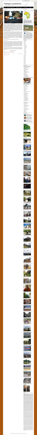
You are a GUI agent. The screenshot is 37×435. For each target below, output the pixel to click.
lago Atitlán (25, 429)
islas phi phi (32, 402)
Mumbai (32, 421)
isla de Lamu (30, 402)
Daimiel (29, 414)
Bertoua (26, 412)
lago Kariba (29, 429)
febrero (25, 52)
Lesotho (31, 401)
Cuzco (27, 414)
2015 (24, 58)
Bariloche (32, 411)
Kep (28, 418)
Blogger (26, 433)
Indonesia (24, 395)
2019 (24, 55)
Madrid (25, 398)
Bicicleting (25, 73)
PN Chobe (28, 422)
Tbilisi (26, 408)
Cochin (24, 404)
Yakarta (30, 426)
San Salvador (25, 425)
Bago (25, 411)
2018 (24, 56)
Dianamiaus (25, 70)
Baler (28, 411)
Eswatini (30, 415)
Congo (26, 404)
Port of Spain (26, 402)
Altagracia (28, 403)
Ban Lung (30, 411)
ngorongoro (31, 400)
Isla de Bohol (27, 401)
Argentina (32, 396)
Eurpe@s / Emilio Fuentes (26, 71)
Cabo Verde (27, 399)
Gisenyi (29, 404)
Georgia (25, 397)
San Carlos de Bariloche (25, 424)
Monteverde (26, 421)
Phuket (24, 402)
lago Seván (31, 429)
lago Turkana (29, 400)
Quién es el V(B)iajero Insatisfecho (11, 7)
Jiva (32, 417)
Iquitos (31, 404)
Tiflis (30, 408)
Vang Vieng (27, 426)
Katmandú (24, 405)
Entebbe (26, 415)
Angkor (30, 403)
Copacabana (28, 404)
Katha (29, 401)
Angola (27, 395)
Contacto (30, 7)
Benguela (25, 412)
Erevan (27, 415)
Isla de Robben (27, 417)
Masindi (31, 406)
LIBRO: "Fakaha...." (26, 7)
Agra (26, 403)
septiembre (25, 47)
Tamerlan (24, 408)
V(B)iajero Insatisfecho (12, 4)
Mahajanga (12, 52)
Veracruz (29, 426)
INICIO (5, 7)
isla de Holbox (26, 428)
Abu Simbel (25, 403)
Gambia (24, 396)
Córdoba (28, 414)
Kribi (30, 401)
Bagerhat (24, 411)
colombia (32, 394)
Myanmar (26, 395)
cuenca (28, 402)
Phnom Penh (28, 407)
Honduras (25, 401)
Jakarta (28, 417)
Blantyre (30, 412)
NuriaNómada (25, 68)
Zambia (30, 394)
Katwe (26, 418)
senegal (24, 399)
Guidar (30, 404)
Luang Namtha (25, 406)
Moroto (29, 421)
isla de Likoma (28, 428)
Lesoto (32, 401)
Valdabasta (25, 426)
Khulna (30, 418)
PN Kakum (31, 422)
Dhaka (32, 414)
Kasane (25, 418)
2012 (24, 60)
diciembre (25, 45)
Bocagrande (32, 412)
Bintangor (28, 412)
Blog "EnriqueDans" (25, 75)
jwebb (21, 433)
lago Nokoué (27, 400)
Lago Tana (24, 398)
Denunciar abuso (25, 65)
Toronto (24, 426)
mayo (25, 50)
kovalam (24, 429)
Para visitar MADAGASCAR (26, 76)
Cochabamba (26, 414)
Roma (31, 407)
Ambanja (29, 403)
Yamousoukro (32, 426)
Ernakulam (29, 415)
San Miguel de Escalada (29, 398)
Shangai (31, 425)
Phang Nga (26, 407)
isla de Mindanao (30, 428)
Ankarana (30, 410)
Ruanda (26, 396)
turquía (32, 400)
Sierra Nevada (32, 398)
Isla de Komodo (25, 417)
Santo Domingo (27, 425)
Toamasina (32, 408)
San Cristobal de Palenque (29, 424)
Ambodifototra (27, 410)
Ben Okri (24, 412)
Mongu (32, 406)
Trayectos (5, 10)
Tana (25, 408)
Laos (32, 395)
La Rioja (29, 405)
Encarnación (25, 415)
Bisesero (29, 412)
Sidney (32, 425)
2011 (24, 61)
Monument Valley (28, 421)
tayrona (25, 399)
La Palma (28, 405)
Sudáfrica (30, 396)
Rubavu (32, 407)
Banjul (31, 411)
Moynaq (31, 421)
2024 (24, 42)
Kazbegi (27, 418)
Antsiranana (32, 410)
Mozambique (25, 394)
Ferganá (31, 415)
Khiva (29, 418)
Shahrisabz (29, 425)
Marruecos (29, 406)
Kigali (32, 418)
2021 (24, 44)
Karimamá (24, 418)
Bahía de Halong (27, 411)
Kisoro (25, 405)
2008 (24, 63)
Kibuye (31, 418)
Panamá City (24, 407)
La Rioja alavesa (31, 405)
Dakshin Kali (31, 414)
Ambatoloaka (24, 410)
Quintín (30, 407)
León (27, 397)
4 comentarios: (9, 51)
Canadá (28, 399)
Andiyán (28, 410)
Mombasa (24, 421)
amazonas (28, 396)
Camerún (29, 395)
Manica (27, 406)
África (6, 52)
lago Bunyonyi (28, 429)
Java (26, 397)
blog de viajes (8, 52)
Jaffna (28, 401)
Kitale (26, 405)
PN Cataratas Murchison (26, 422)
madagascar (10, 52)
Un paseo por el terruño (26, 24)
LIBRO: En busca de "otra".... (19, 7)
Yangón (27, 402)
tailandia (31, 395)
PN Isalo (30, 422)
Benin (26, 394)
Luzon (26, 406)
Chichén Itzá (31, 399)
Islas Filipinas (28, 394)
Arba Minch (32, 403)
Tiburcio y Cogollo (28, 408)
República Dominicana (31, 397)
